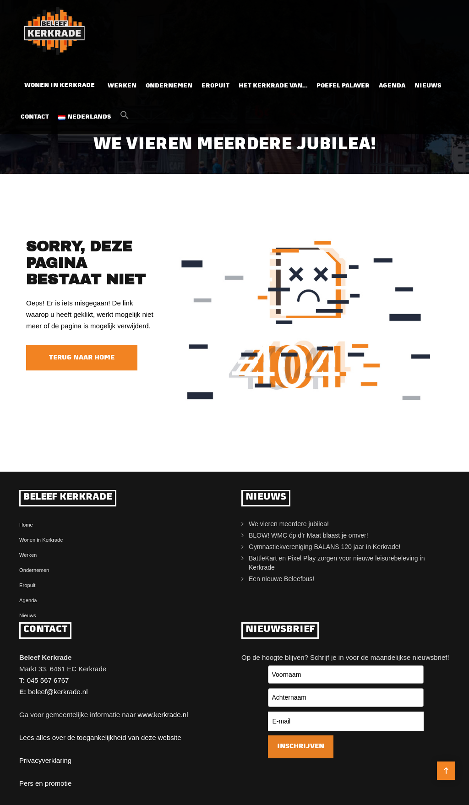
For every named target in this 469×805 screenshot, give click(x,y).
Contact (35, 114)
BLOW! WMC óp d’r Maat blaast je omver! (308, 535)
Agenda (392, 83)
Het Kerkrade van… (273, 83)
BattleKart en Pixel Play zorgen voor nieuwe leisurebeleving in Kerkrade (337, 563)
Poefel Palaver (343, 83)
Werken (122, 83)
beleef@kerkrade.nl (57, 692)
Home (26, 525)
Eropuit (215, 83)
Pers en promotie (45, 783)
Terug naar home (82, 357)
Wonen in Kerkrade (59, 83)
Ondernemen (169, 83)
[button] (124, 115)
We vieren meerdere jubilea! (289, 524)
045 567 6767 (48, 680)
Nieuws (427, 83)
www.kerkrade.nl (162, 714)
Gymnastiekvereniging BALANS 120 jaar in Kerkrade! (325, 546)
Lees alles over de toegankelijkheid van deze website (100, 737)
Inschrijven (300, 746)
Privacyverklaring (45, 760)
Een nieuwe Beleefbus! (281, 578)
